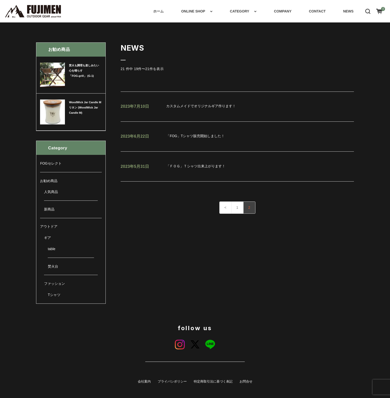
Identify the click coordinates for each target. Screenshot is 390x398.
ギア (47, 238)
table (51, 249)
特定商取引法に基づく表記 (213, 381)
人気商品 (51, 192)
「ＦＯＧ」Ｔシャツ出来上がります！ (173, 167)
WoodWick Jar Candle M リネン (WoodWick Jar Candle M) (85, 107)
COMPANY (283, 11)
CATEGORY (239, 11)
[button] (368, 11)
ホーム (158, 11)
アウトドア (48, 226)
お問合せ (246, 381)
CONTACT (317, 11)
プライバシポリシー (172, 381)
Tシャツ (54, 295)
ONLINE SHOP (193, 11)
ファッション (54, 284)
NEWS (348, 11)
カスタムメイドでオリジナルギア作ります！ (178, 106)
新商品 (49, 209)
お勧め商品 (48, 181)
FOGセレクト (50, 163)
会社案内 (144, 381)
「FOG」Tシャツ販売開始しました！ (173, 136)
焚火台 (53, 266)
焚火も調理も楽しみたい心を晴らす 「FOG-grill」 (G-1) (84, 70)
